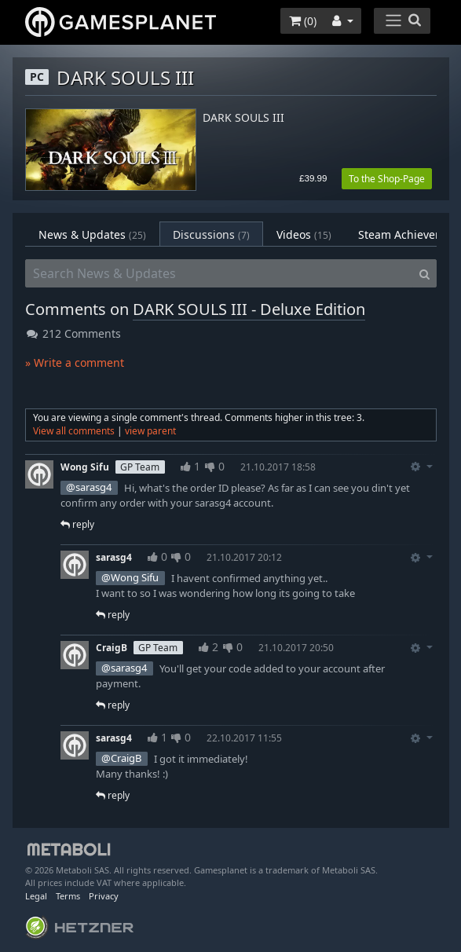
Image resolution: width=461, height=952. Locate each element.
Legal (36, 896)
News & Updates (92, 234)
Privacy (104, 896)
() (302, 20)
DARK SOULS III (243, 118)
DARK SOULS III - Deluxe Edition (249, 309)
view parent (150, 431)
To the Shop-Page (387, 178)
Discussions (211, 234)
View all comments (74, 431)
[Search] (424, 273)
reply (77, 524)
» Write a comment (74, 362)
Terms (68, 896)
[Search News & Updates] (219, 273)
